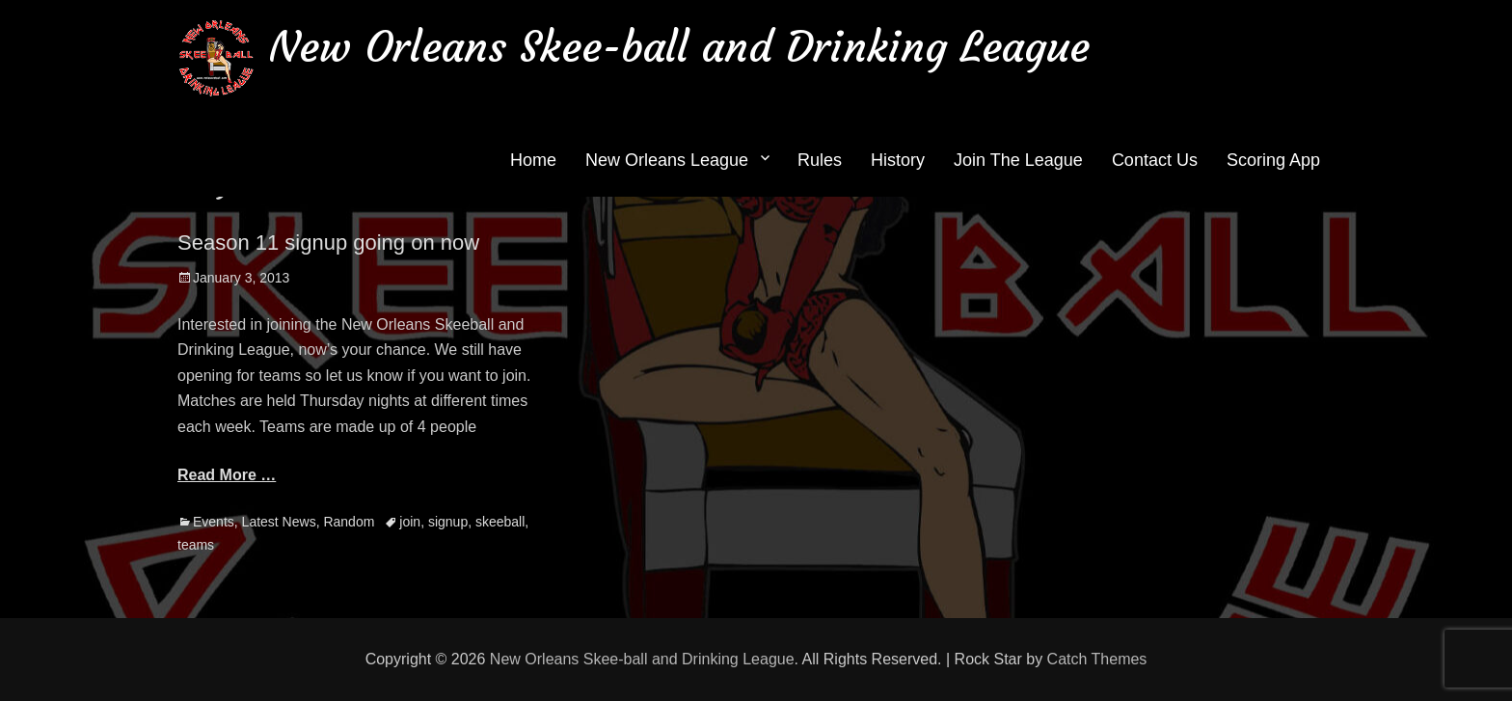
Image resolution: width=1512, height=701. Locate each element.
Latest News (279, 521)
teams (195, 545)
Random (348, 521)
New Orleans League (666, 160)
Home (533, 160)
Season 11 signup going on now (328, 242)
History (898, 160)
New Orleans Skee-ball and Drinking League (679, 46)
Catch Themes (1097, 659)
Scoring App (1273, 160)
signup (448, 521)
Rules (819, 160)
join (409, 521)
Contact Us (1155, 160)
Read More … (226, 475)
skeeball (500, 521)
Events (213, 521)
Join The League (1018, 160)
